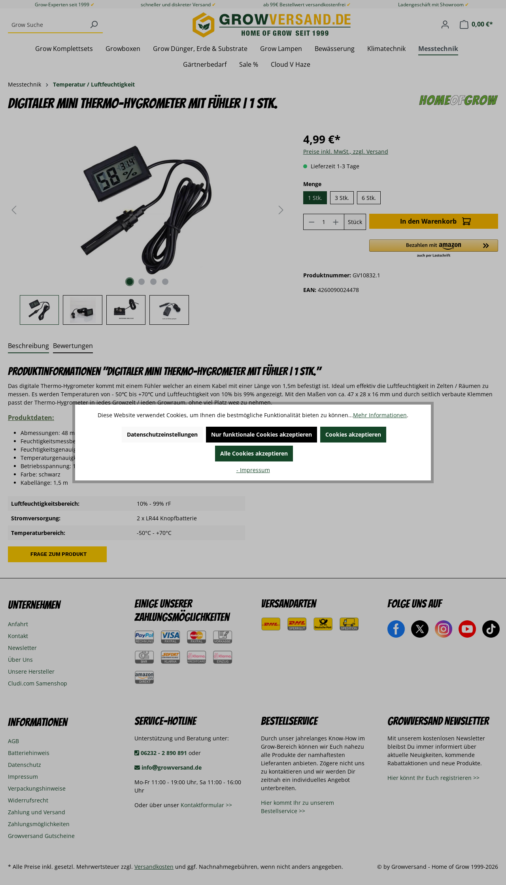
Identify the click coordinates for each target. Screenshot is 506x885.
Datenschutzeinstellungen (162, 434)
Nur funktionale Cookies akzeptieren (261, 434)
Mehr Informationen (380, 415)
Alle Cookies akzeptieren (254, 453)
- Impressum (253, 470)
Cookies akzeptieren (353, 434)
